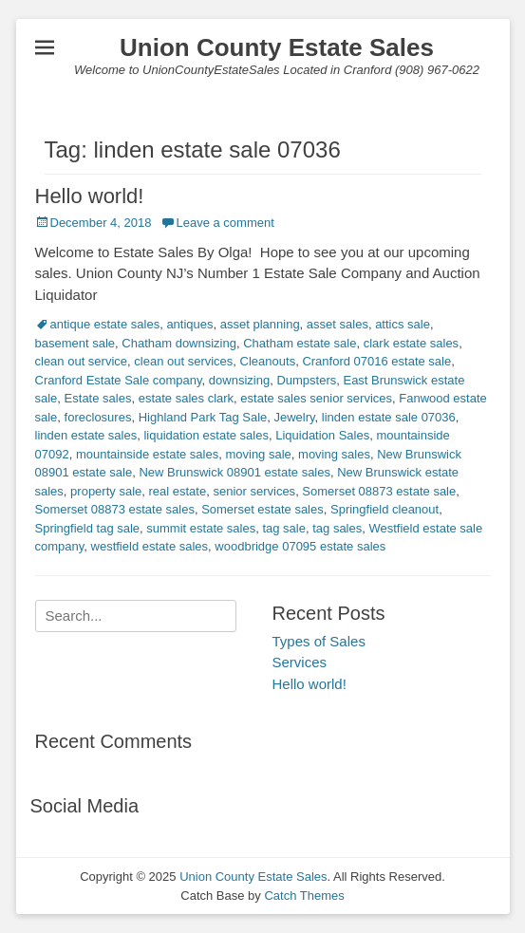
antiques (189, 324)
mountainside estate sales (147, 454)
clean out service (81, 361)
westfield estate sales (150, 546)
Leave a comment (224, 222)
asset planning (260, 324)
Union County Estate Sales (277, 47)
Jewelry (294, 417)
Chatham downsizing (179, 343)
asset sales (337, 324)
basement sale (75, 343)
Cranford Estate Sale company (118, 380)
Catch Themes (304, 895)
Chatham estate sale (299, 343)
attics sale (402, 324)
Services (300, 662)
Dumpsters (306, 380)
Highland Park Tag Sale (203, 417)
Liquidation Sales (322, 435)
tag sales (337, 528)
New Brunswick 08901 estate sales (234, 472)
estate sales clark (186, 398)
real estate (177, 491)
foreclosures (98, 417)
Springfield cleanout (384, 509)
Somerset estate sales (262, 509)
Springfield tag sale (88, 528)
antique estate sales (105, 324)
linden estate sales (86, 435)
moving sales (334, 454)
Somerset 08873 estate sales (115, 509)
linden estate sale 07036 (389, 417)
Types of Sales (319, 641)
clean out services (183, 361)
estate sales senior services (316, 398)
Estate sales (98, 398)
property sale (105, 491)
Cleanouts (268, 361)
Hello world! (89, 196)
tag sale (284, 528)
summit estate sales (200, 528)
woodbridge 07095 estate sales (300, 546)
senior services (254, 491)
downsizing (239, 380)
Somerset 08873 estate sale (379, 491)
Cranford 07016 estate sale (376, 361)
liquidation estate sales (206, 435)
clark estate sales (411, 343)
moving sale (258, 454)
